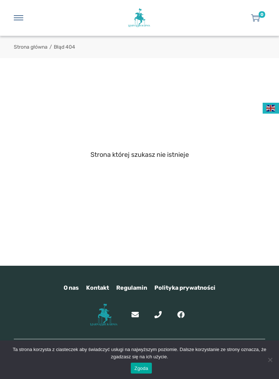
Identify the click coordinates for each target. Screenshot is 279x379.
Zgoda (141, 368)
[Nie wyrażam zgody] (270, 359)
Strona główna (31, 47)
